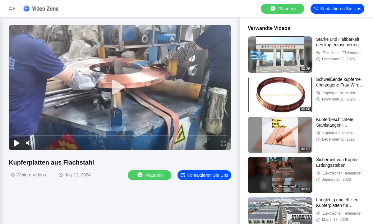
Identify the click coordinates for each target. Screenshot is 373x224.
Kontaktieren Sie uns (337, 8)
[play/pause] (17, 142)
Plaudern (282, 8)
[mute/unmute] (29, 142)
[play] (120, 87)
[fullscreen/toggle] (223, 142)
